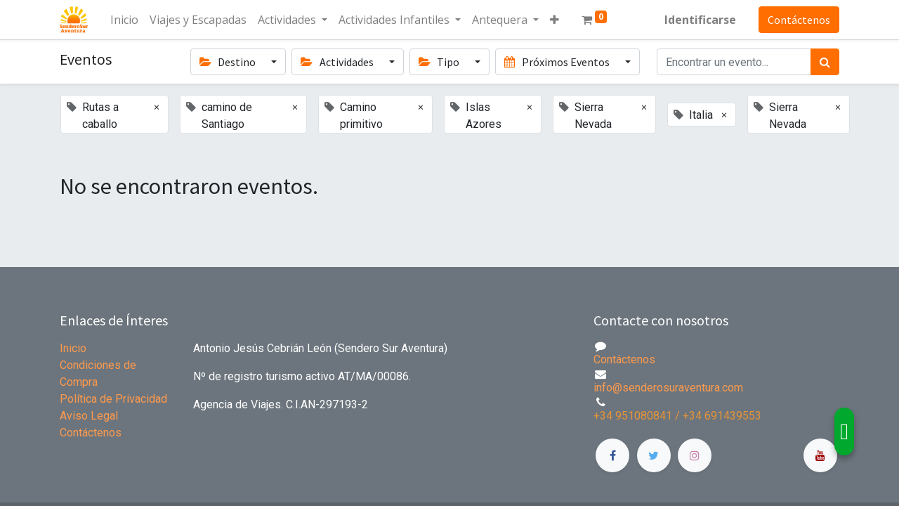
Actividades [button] (338, 62)
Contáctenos (799, 20)
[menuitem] (124, 20)
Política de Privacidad (113, 399)
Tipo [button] (440, 62)
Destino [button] (228, 62)
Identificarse (700, 19)
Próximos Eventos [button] (557, 62)
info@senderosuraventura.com (668, 387)
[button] (554, 20)
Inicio (73, 348)
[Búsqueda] (825, 61)
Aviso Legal (89, 415)
